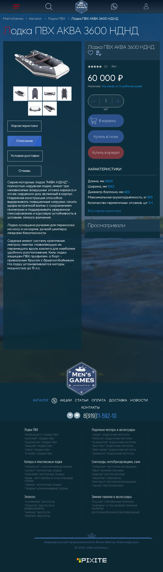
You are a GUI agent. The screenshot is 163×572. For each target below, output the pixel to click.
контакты (91, 407)
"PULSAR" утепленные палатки (113, 502)
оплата (98, 400)
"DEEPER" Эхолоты (37, 516)
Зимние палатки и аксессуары (112, 497)
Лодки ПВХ (56, 18)
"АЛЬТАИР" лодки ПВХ (39, 439)
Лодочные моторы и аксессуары (113, 430)
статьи (82, 400)
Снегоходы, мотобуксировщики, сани (116, 462)
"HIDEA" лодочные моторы (110, 435)
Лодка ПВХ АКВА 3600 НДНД (94, 18)
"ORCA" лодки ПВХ (37, 450)
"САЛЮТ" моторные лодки (43, 471)
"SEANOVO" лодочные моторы (113, 454)
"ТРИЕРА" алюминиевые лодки (46, 489)
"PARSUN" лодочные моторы (112, 439)
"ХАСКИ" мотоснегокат (108, 486)
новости (139, 400)
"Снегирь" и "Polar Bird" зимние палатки (114, 507)
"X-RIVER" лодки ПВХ (38, 454)
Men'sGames (13, 18)
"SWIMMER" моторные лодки (44, 475)
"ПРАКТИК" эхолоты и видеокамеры (39, 507)
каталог (41, 400)
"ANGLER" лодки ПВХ (38, 446)
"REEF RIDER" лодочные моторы (114, 450)
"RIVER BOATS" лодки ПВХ (41, 435)
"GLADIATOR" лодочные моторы (114, 443)
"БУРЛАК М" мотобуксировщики (114, 482)
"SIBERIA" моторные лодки (43, 485)
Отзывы (24, 171)
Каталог (35, 18)
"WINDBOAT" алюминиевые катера (48, 467)
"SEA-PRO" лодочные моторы (112, 446)
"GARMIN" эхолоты (37, 513)
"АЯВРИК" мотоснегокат (108, 475)
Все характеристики (104, 211)
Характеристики (24, 126)
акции (62, 400)
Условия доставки (25, 155)
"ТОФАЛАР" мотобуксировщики (114, 467)
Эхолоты (29, 497)
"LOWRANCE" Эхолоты (39, 502)
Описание (24, 141)
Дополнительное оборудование (116, 513)
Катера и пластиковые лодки (43, 462)
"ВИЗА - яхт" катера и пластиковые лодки (48, 479)
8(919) (100, 415)
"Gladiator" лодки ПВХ (40, 443)
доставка (118, 400)
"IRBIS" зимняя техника (108, 471)
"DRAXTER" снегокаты (106, 478)
